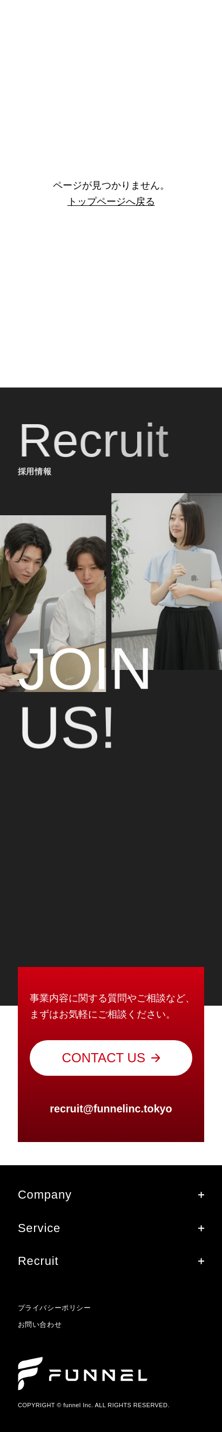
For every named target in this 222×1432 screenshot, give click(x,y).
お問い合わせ (40, 1324)
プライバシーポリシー (54, 1308)
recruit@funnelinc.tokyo (111, 1109)
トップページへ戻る (111, 201)
